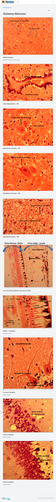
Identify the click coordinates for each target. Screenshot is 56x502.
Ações (50, 10)
